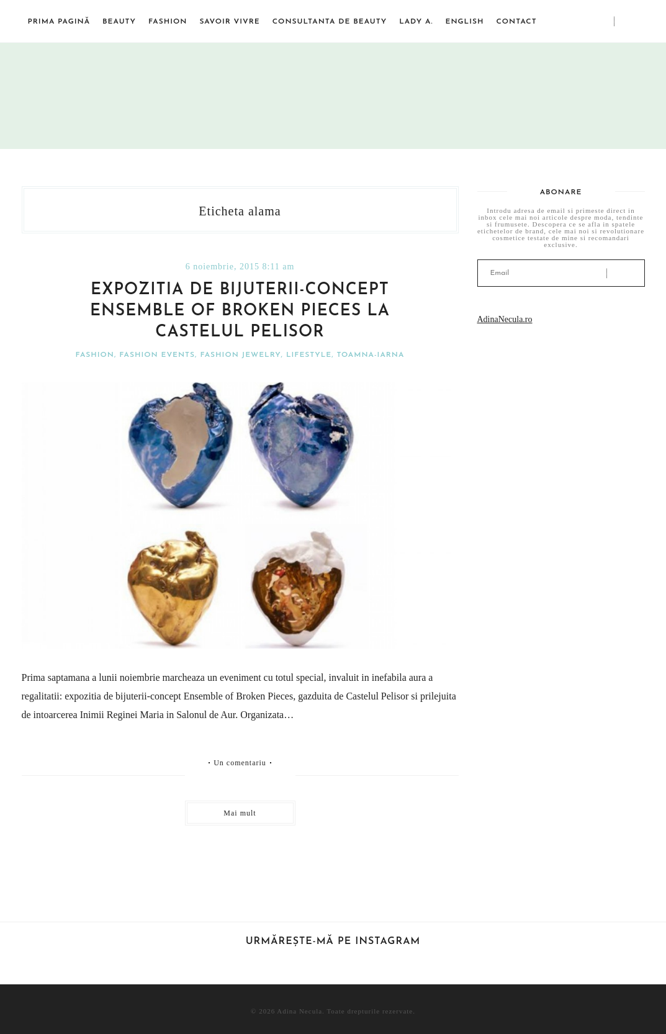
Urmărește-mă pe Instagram (333, 941)
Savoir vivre (229, 21)
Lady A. (416, 21)
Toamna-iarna (370, 355)
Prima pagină (59, 21)
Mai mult (239, 813)
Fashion (167, 21)
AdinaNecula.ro (505, 319)
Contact (516, 21)
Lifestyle (308, 355)
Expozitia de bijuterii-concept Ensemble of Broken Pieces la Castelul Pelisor (240, 311)
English (464, 21)
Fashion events (157, 355)
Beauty (119, 21)
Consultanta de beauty (329, 21)
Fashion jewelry (240, 355)
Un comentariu (240, 763)
